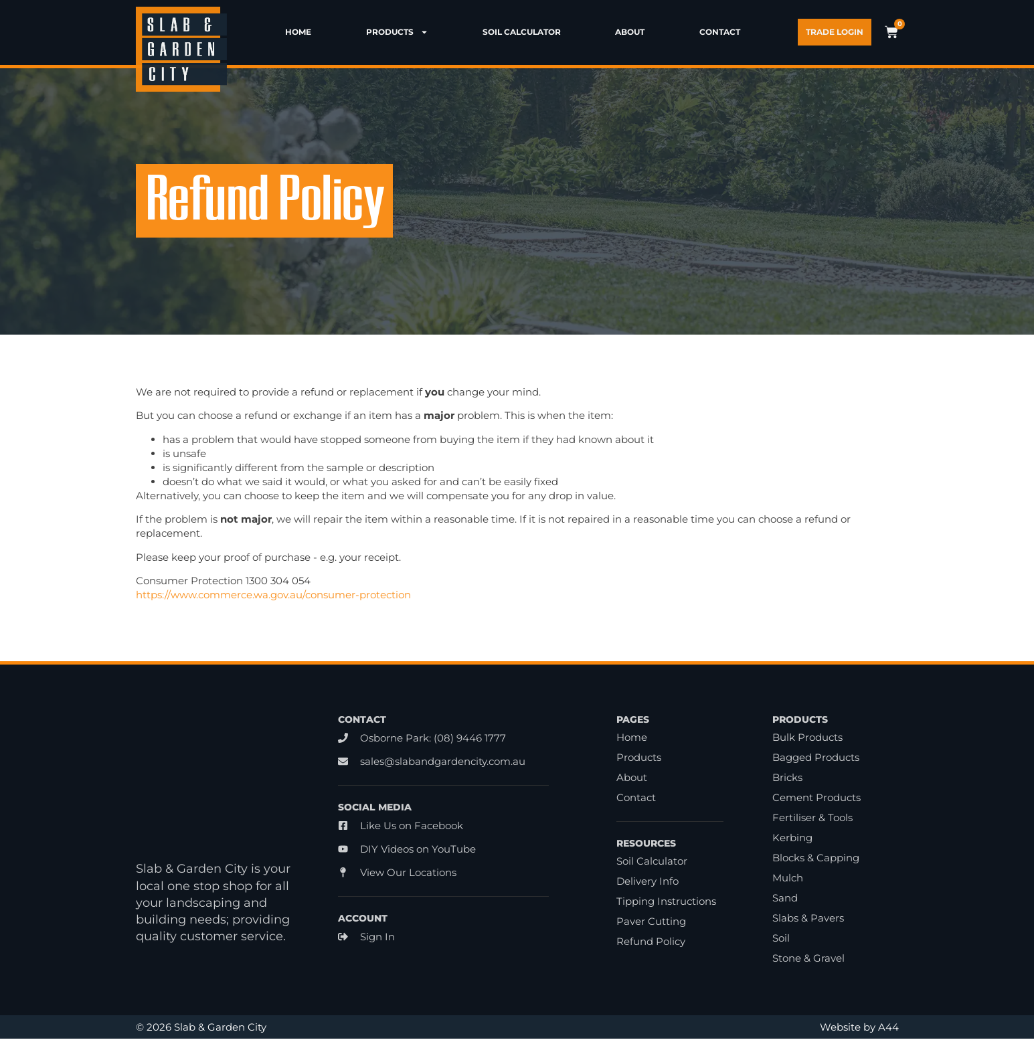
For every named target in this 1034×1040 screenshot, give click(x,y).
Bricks (787, 778)
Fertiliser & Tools (812, 818)
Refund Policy (650, 942)
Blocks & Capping (815, 859)
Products (397, 32)
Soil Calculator (522, 32)
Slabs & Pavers (808, 919)
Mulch (787, 879)
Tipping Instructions (666, 902)
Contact (719, 32)
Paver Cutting (651, 922)
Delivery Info (647, 882)
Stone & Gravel (808, 959)
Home (298, 32)
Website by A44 (859, 1028)
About (629, 32)
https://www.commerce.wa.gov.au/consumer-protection (273, 596)
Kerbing (792, 839)
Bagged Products (815, 758)
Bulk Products (807, 738)
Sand (785, 899)
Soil (781, 939)
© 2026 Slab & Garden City (201, 1028)
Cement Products (816, 798)
